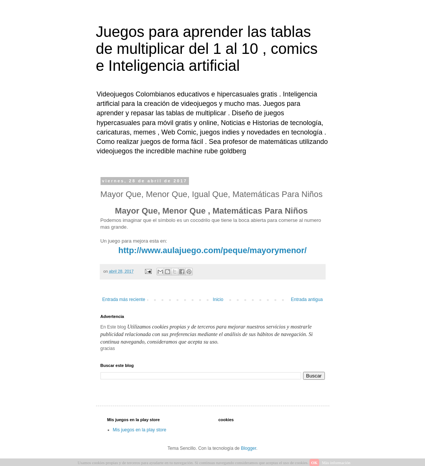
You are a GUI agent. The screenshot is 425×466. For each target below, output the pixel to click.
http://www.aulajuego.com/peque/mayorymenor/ (212, 250)
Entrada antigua (307, 299)
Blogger (248, 448)
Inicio (218, 299)
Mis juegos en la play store (139, 429)
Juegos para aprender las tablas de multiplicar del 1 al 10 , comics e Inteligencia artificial (207, 48)
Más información (336, 462)
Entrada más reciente (123, 299)
